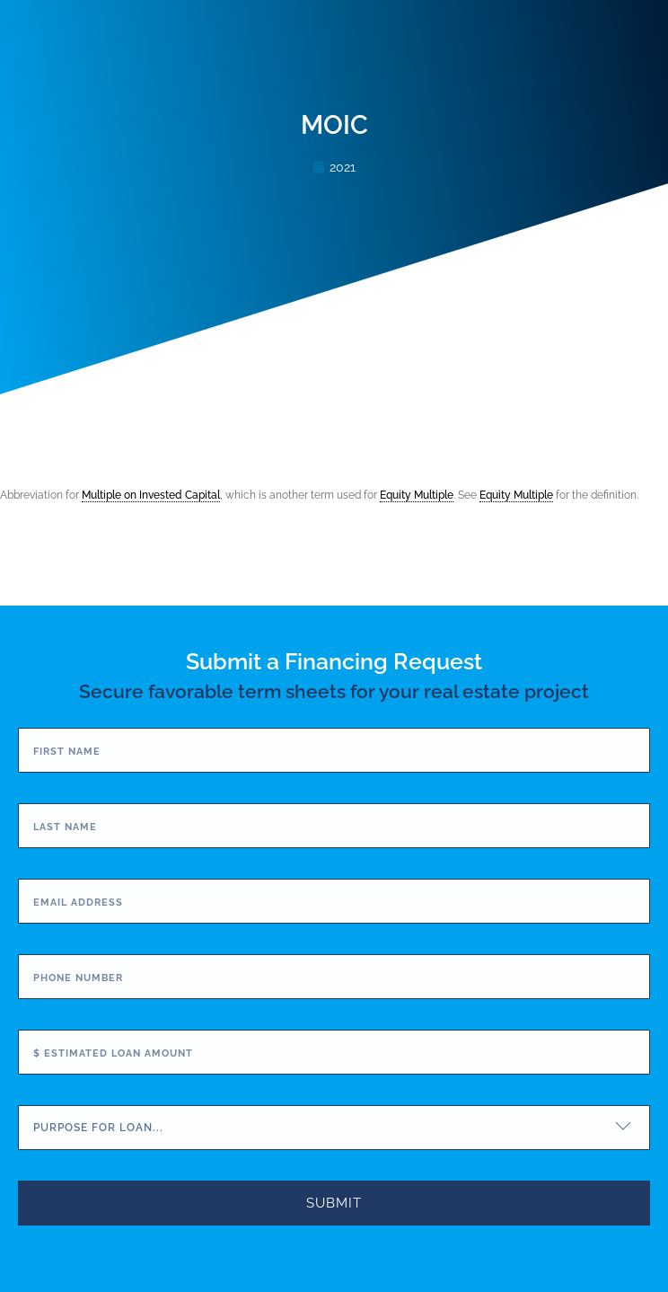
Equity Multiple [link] (416, 495)
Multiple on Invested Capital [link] (151, 495)
